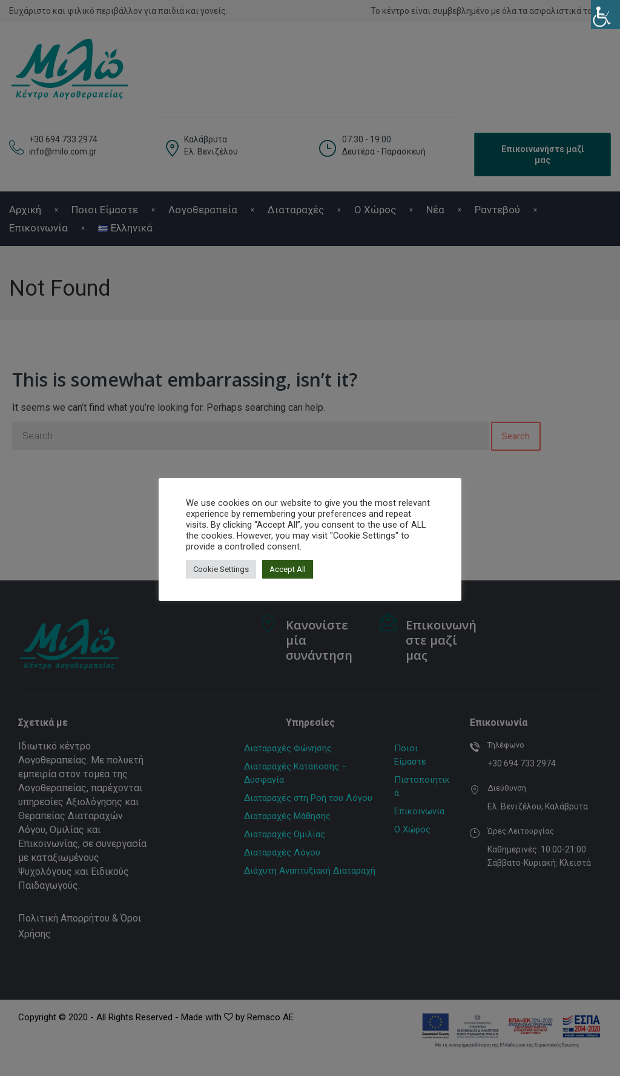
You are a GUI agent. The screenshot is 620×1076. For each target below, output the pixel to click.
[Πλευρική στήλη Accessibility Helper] (605, 14)
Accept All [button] (287, 569)
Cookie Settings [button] (221, 569)
